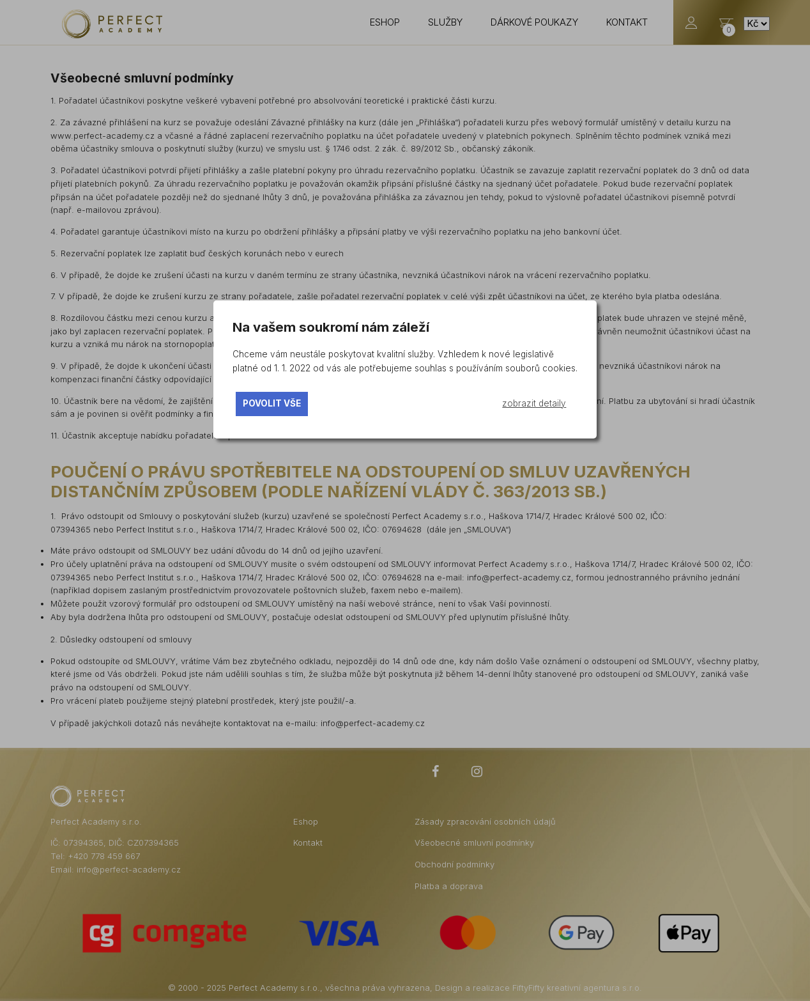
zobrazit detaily (534, 403)
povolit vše (272, 403)
